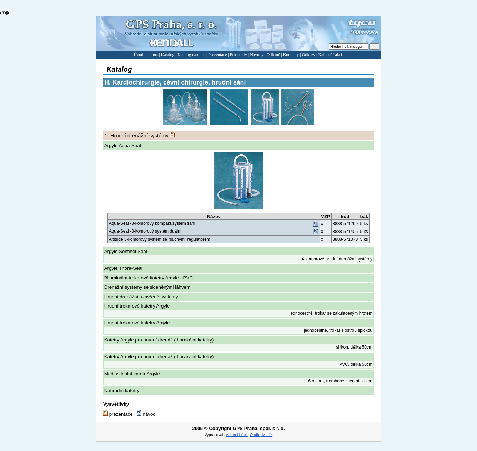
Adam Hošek (237, 434)
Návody (256, 54)
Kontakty (291, 54)
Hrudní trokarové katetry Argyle (137, 306)
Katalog (168, 54)
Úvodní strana (146, 54)
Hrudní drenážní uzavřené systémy (141, 296)
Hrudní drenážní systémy (137, 135)
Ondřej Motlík (261, 434)
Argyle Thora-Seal (123, 268)
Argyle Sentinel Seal (125, 251)
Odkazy (308, 54)
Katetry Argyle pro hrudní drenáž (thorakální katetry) (159, 340)
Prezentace (217, 54)
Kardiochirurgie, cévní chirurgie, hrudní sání (175, 82)
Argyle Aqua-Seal (122, 145)
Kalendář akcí (330, 54)
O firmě (273, 54)
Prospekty (238, 54)
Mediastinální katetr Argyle (132, 373)
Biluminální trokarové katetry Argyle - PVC (148, 277)
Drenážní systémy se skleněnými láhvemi (147, 287)
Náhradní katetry (122, 390)
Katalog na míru (191, 54)
